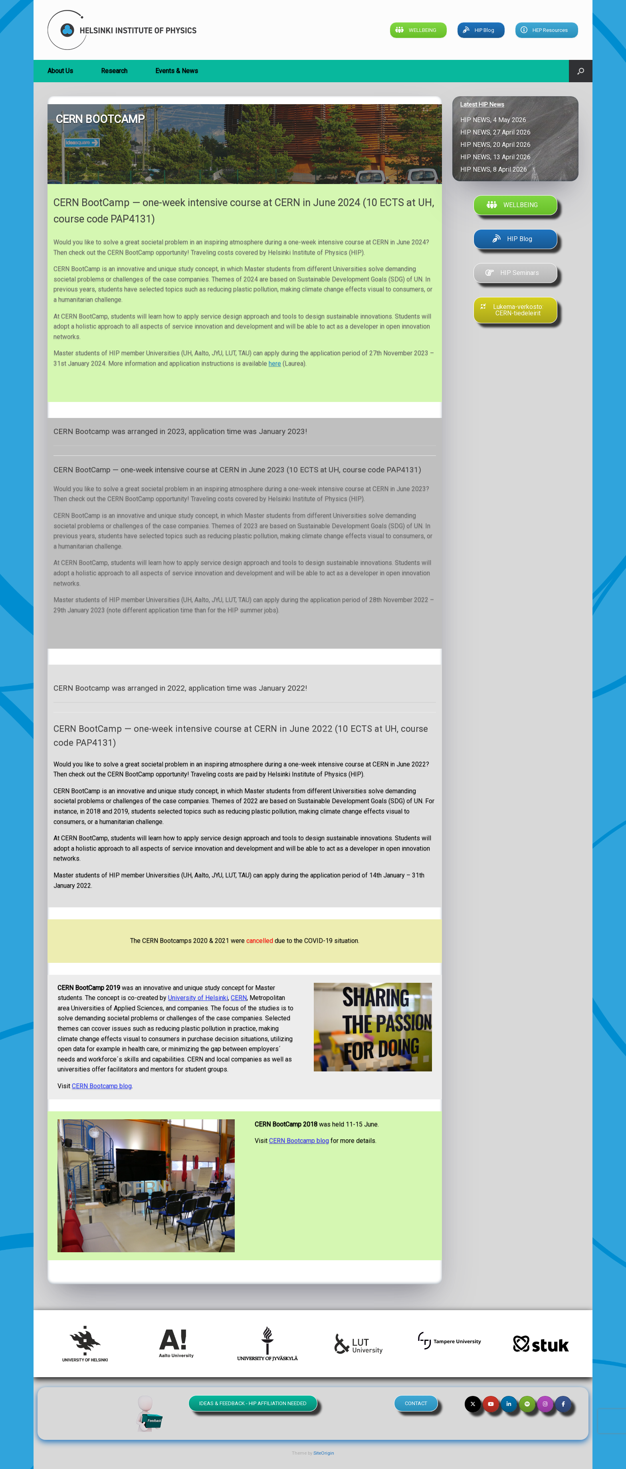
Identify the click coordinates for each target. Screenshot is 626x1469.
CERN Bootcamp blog (102, 1086)
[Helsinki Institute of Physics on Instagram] (545, 1404)
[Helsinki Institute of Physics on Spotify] (527, 1404)
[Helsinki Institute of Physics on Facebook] (563, 1404)
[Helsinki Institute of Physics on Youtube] (491, 1404)
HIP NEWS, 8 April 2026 (495, 169)
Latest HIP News (482, 104)
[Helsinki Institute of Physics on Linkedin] (509, 1404)
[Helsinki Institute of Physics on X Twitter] (473, 1404)
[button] (580, 71)
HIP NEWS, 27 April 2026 (497, 132)
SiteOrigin (323, 1453)
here (275, 363)
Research (114, 71)
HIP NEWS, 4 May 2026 (494, 120)
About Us (60, 71)
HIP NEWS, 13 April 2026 (497, 157)
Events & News (176, 71)
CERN (239, 998)
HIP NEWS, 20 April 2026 (497, 144)
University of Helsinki (198, 998)
